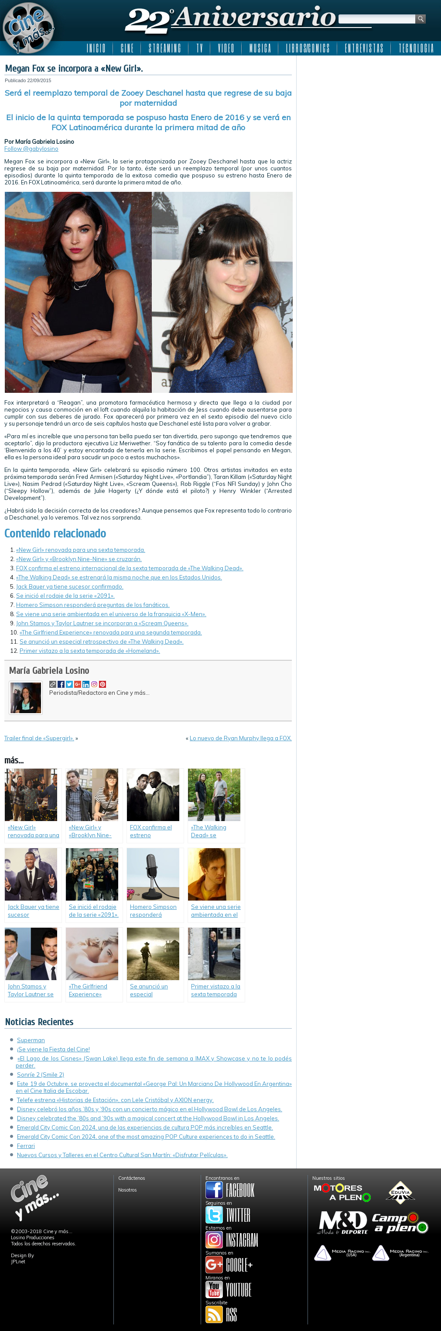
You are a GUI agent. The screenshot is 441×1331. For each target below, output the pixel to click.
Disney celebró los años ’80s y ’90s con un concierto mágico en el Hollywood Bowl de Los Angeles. (149, 1109)
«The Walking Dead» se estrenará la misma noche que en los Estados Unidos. (119, 577)
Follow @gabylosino (31, 148)
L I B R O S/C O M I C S (307, 48)
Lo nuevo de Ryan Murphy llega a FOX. (241, 738)
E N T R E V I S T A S (364, 48)
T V (199, 48)
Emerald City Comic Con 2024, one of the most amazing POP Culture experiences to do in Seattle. (146, 1136)
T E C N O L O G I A (416, 48)
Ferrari (26, 1145)
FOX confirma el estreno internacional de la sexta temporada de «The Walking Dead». (129, 568)
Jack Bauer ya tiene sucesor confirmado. (69, 586)
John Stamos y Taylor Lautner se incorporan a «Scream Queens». (102, 623)
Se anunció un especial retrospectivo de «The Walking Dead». (102, 641)
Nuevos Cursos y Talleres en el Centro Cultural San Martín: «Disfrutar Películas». (122, 1154)
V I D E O (226, 48)
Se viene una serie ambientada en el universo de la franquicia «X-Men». (111, 613)
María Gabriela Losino (49, 670)
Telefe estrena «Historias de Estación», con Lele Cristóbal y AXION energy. (115, 1099)
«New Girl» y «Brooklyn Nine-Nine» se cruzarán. (79, 558)
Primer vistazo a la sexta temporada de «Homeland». (90, 650)
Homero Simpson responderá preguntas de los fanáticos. (93, 604)
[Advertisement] (369, 114)
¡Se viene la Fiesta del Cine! (53, 1049)
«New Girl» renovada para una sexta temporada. (80, 549)
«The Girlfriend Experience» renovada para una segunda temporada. (111, 632)
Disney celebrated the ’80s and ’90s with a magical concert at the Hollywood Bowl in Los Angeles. (148, 1118)
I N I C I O (96, 48)
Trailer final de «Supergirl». (39, 738)
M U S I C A (260, 48)
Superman (31, 1039)
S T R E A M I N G (165, 48)
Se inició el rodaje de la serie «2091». (65, 595)
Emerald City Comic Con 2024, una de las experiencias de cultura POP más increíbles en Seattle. (145, 1127)
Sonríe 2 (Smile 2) (40, 1074)
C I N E (127, 48)
